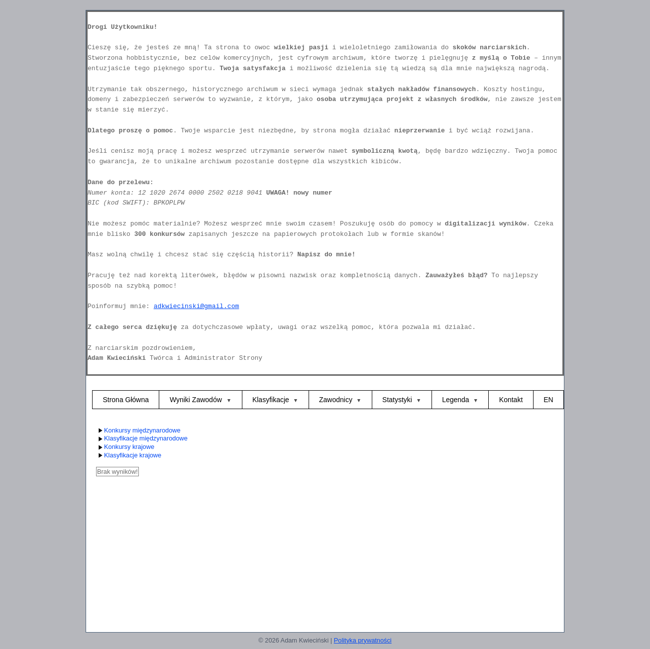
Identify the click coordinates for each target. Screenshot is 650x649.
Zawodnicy (335, 400)
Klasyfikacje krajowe (128, 455)
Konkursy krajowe (125, 447)
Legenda (455, 400)
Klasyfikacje (270, 400)
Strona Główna (126, 400)
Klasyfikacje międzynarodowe (142, 438)
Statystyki (397, 400)
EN (548, 400)
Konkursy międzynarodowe (138, 431)
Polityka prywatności (363, 640)
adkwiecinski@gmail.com (196, 306)
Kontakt (511, 400)
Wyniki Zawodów (197, 400)
